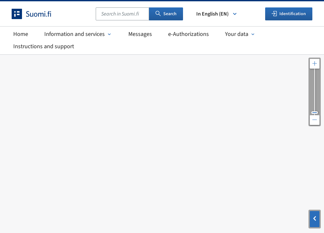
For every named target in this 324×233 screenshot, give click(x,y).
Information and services (78, 34)
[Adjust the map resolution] (314, 92)
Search (166, 14)
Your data (240, 34)
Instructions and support (43, 46)
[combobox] (122, 13)
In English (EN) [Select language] (217, 13)
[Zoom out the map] (314, 120)
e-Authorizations (188, 34)
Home (20, 34)
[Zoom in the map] (314, 64)
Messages (140, 34)
